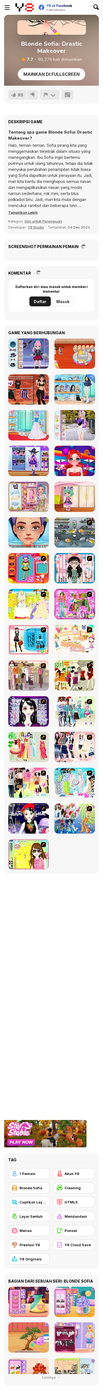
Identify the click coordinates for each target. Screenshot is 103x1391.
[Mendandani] (74, 1216)
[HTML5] (74, 1202)
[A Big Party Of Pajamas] (74, 783)
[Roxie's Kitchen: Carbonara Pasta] (74, 353)
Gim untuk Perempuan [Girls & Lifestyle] (43, 221)
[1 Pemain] (29, 1173)
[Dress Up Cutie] (74, 568)
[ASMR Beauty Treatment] (28, 532)
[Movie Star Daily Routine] (28, 389)
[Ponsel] (74, 1230)
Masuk (62, 301)
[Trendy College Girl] (74, 425)
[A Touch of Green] (74, 604)
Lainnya (51, 1377)
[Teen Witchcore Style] (28, 461)
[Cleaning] (74, 1187)
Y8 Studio (36, 227)
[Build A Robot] (74, 532)
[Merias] (29, 1230)
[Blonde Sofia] (29, 1187)
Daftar (40, 301)
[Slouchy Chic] (28, 783)
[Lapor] (50, 95)
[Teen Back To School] (74, 389)
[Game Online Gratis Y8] (24, 7)
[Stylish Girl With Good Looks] (28, 818)
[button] (23, 212)
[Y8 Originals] (29, 1259)
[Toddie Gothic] (28, 353)
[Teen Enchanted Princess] (28, 425)
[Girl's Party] (74, 639)
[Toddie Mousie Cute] (74, 497)
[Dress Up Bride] (28, 604)
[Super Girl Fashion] (74, 675)
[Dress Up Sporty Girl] (74, 747)
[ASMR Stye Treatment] (28, 497)
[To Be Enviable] (28, 854)
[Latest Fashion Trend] (74, 818)
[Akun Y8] (74, 1173)
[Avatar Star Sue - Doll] (28, 568)
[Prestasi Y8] (29, 1244)
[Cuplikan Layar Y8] (29, 1202)
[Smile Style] (74, 461)
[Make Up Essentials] (28, 711)
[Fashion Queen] (28, 639)
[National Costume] (28, 747)
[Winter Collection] (74, 711)
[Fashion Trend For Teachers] (28, 675)
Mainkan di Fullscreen (51, 74)
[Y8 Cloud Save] (74, 1244)
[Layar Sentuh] (29, 1216)
